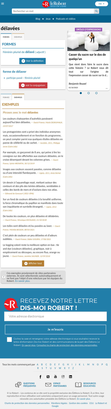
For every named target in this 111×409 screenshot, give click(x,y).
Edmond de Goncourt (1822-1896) (19, 193)
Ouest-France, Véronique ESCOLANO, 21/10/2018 (25, 220)
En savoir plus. (22, 281)
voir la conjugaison (35, 85)
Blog (38, 18)
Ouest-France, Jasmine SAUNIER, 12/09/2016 (31, 256)
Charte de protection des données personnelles (27, 403)
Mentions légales (59, 403)
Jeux (48, 18)
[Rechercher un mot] (96, 11)
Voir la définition (35, 60)
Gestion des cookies (78, 403)
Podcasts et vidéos (65, 18)
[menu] (3, 3)
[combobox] (53, 11)
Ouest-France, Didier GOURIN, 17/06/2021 (33, 239)
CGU (91, 403)
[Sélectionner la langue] (101, 3)
